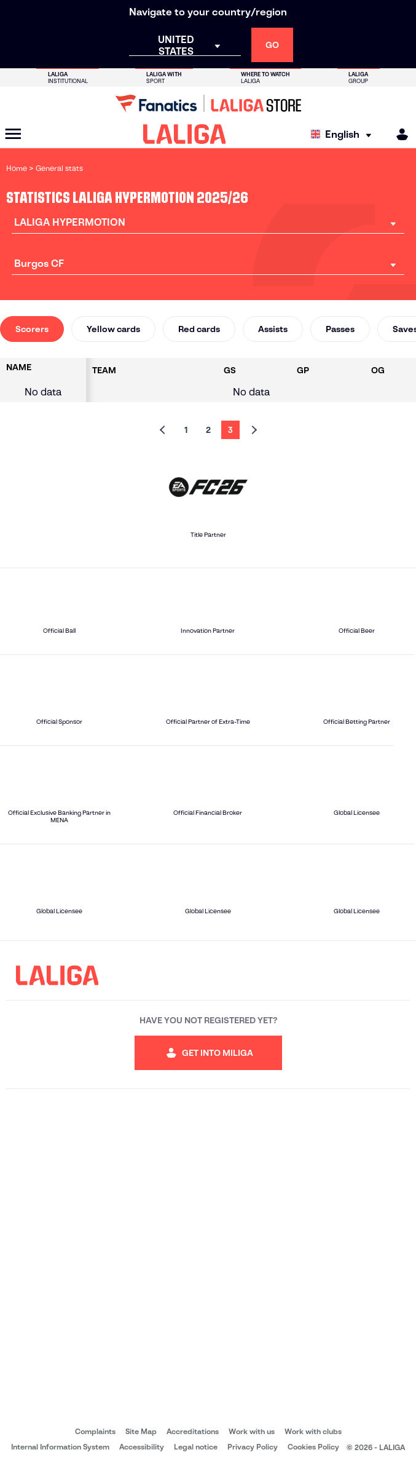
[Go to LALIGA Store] (208, 103)
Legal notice (196, 1447)
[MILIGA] (398, 134)
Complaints (95, 1431)
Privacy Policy (252, 1447)
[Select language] (344, 134)
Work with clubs (313, 1431)
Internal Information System (60, 1447)
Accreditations (193, 1431)
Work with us (252, 1431)
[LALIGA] (184, 134)
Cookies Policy (313, 1447)
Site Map (141, 1431)
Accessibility (141, 1447)
